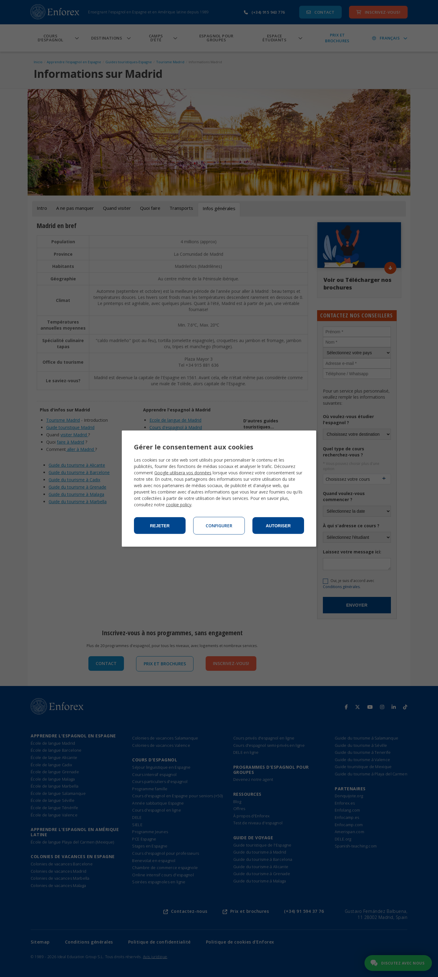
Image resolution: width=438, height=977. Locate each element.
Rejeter (160, 525)
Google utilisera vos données (182, 473)
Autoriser (278, 525)
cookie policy (178, 505)
